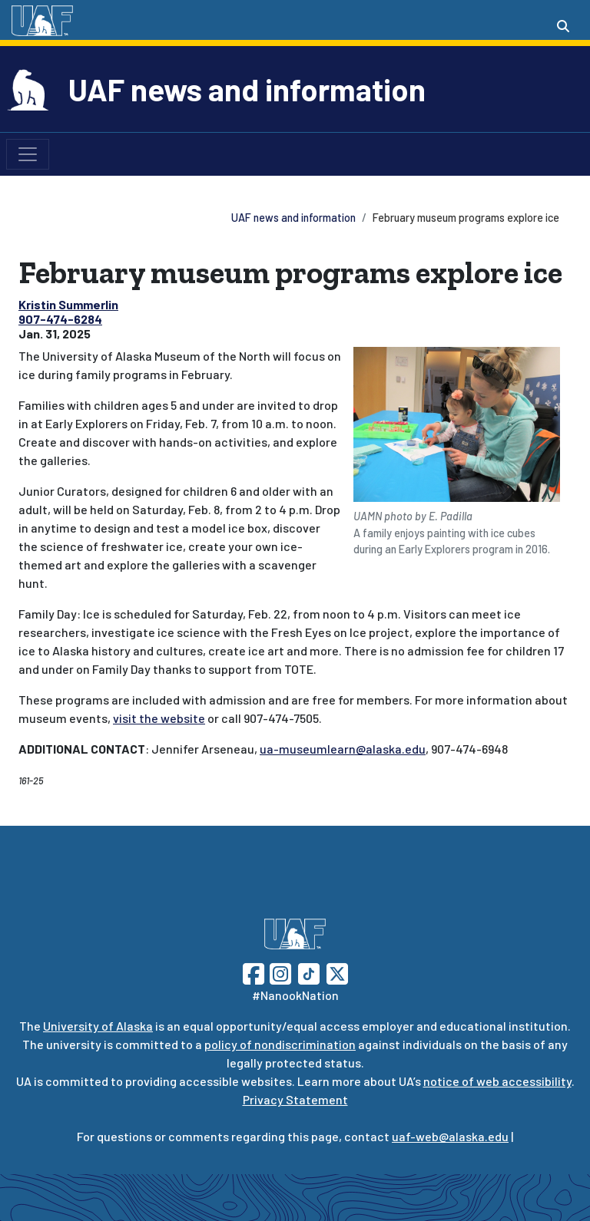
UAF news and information (247, 89)
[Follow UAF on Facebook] (253, 972)
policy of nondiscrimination (280, 1044)
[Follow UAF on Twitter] (337, 972)
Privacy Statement (295, 1099)
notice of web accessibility (497, 1081)
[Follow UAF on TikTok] (308, 972)
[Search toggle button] (563, 26)
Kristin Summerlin (68, 304)
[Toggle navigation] (27, 154)
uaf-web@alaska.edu (450, 1136)
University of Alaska (98, 1025)
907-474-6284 (60, 319)
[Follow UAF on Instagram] (279, 972)
